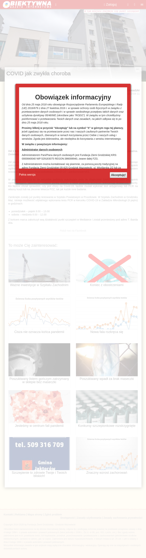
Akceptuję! (118, 174)
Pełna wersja (27, 174)
